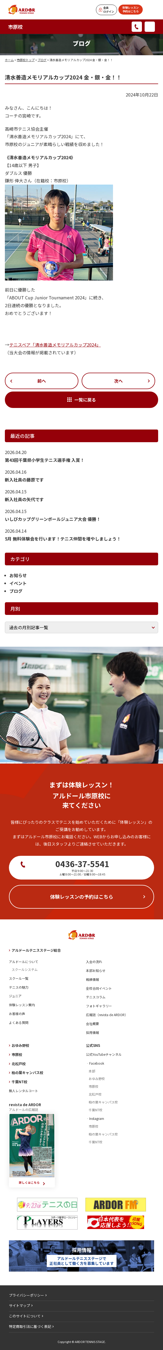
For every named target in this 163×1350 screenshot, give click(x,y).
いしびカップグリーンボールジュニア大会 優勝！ (53, 519)
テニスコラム (95, 997)
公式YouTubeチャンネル (104, 1054)
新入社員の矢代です (24, 499)
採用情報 (92, 1032)
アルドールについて (23, 961)
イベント (18, 583)
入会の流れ (94, 961)
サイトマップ (19, 1305)
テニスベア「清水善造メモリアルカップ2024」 (55, 344)
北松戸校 (19, 1063)
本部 (92, 1071)
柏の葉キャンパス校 (27, 1072)
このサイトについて (25, 1315)
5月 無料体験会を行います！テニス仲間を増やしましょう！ (63, 538)
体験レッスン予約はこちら (130, 9)
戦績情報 (92, 979)
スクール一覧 (18, 978)
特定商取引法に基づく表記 (30, 1326)
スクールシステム (25, 969)
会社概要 (92, 1023)
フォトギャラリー (99, 1005)
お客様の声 (17, 1013)
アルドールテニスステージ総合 (36, 950)
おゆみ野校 (20, 1045)
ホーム (9, 60)
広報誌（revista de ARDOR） (107, 1014)
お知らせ (18, 575)
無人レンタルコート (23, 1090)
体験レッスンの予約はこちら (81, 896)
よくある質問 (18, 1022)
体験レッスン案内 (22, 1004)
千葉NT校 (19, 1081)
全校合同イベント (99, 988)
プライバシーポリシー (26, 1295)
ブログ (42, 60)
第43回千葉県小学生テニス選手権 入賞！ (44, 460)
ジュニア (15, 996)
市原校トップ (26, 60)
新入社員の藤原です (24, 479)
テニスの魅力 (18, 987)
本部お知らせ (95, 970)
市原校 (15, 26)
